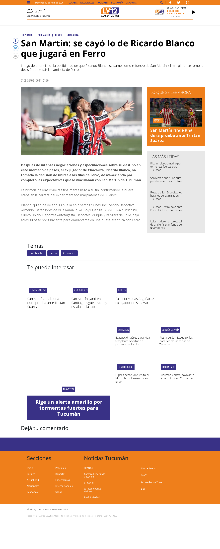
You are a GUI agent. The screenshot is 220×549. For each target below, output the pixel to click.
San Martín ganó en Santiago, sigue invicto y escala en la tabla (89, 302)
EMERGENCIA (123, 330)
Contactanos (148, 468)
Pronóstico (68, 389)
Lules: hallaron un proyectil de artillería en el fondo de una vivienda (166, 225)
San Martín (36, 253)
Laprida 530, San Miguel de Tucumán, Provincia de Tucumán (66, 515)
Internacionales (64, 486)
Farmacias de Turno (152, 482)
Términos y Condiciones (37, 509)
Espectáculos (62, 480)
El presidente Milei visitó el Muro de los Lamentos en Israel (132, 378)
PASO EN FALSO (168, 367)
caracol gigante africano (92, 490)
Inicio (30, 468)
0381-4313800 (110, 515)
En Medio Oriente (126, 367)
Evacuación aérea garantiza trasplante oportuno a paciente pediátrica (132, 341)
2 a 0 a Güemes (80, 290)
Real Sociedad (92, 497)
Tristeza (122, 290)
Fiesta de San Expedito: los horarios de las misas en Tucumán (166, 196)
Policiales (103, 3)
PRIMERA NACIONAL (38, 290)
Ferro (53, 253)
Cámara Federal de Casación (94, 475)
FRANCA (88, 468)
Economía (117, 3)
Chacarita (69, 253)
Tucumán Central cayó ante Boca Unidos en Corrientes (166, 208)
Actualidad (33, 480)
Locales (73, 3)
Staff (143, 475)
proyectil (89, 482)
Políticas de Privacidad (59, 509)
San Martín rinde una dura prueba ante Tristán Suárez (175, 135)
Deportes (131, 3)
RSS (143, 489)
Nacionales (87, 3)
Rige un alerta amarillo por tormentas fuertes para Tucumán (165, 167)
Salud (58, 492)
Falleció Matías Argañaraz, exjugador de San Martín (134, 300)
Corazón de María (170, 330)
